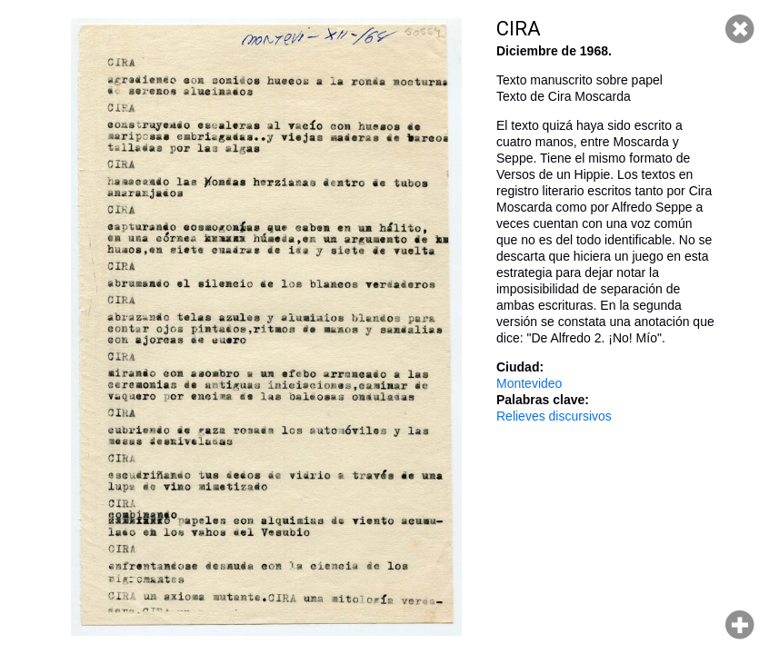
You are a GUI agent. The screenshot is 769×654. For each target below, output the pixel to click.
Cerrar (740, 29)
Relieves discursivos (554, 416)
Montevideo (529, 383)
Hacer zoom (740, 625)
